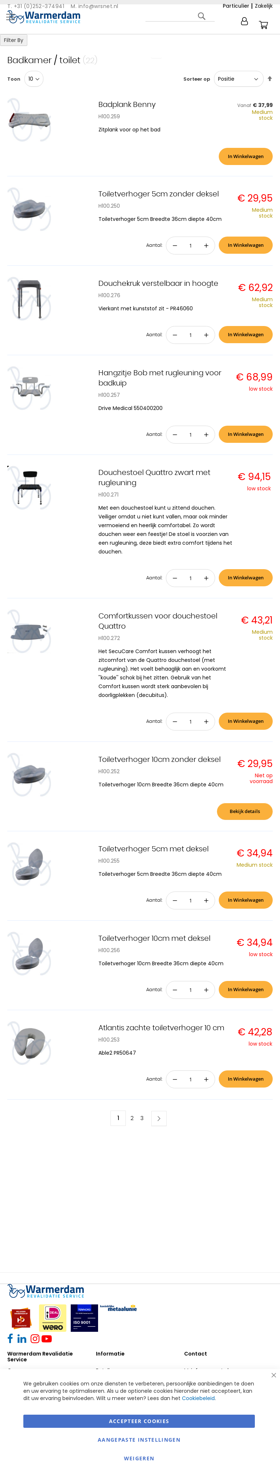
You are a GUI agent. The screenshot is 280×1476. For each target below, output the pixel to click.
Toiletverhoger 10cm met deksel (154, 938)
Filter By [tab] (13, 40)
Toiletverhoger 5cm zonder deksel (158, 194)
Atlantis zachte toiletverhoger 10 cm (161, 1028)
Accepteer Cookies (139, 1421)
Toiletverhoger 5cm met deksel (153, 849)
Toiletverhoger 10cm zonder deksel (159, 759)
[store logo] (43, 16)
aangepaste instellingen (139, 1439)
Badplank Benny (127, 104)
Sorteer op (196, 79)
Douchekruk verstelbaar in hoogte (158, 283)
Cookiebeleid (198, 1398)
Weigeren (139, 1458)
